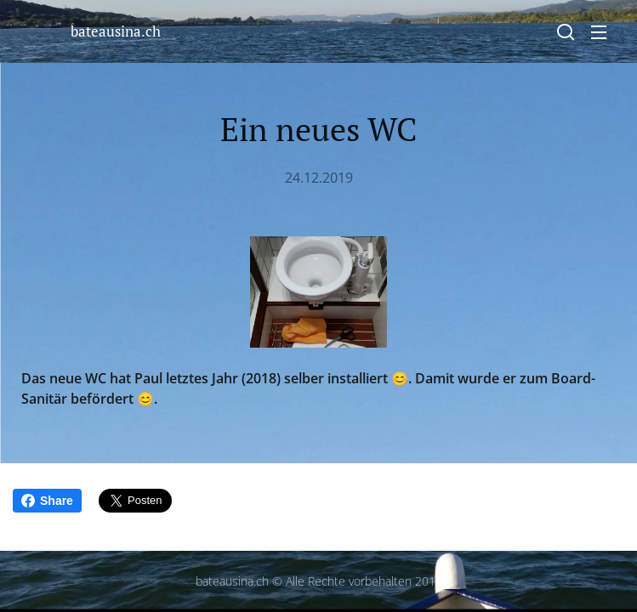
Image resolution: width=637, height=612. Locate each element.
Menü (598, 32)
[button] (565, 31)
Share (47, 500)
